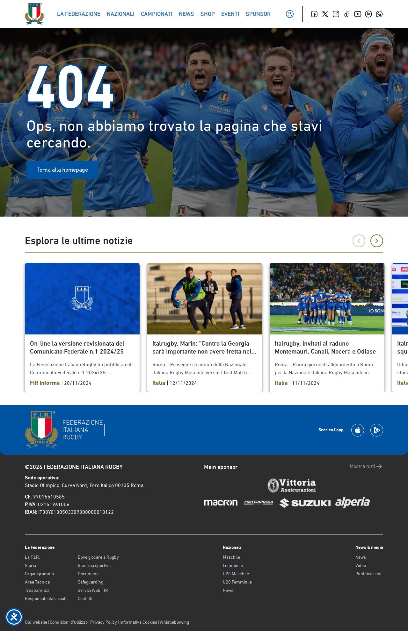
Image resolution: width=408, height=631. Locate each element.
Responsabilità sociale (46, 598)
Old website (36, 622)
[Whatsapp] (379, 14)
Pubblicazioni (368, 573)
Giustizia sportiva (94, 565)
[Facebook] (314, 14)
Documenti (88, 573)
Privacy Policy (103, 622)
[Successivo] (376, 240)
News (228, 590)
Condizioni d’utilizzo (69, 622)
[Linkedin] (368, 14)
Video (360, 565)
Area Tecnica (37, 581)
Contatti (85, 598)
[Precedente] (359, 240)
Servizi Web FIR (93, 590)
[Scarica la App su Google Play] (376, 430)
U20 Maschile (236, 573)
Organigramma (39, 573)
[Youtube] (357, 14)
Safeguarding (90, 581)
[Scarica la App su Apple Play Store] (357, 430)
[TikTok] (347, 14)
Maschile (231, 557)
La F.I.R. (32, 557)
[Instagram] (336, 14)
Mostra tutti (366, 466)
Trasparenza (37, 590)
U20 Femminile (237, 581)
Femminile (233, 565)
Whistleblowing (174, 622)
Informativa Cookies (138, 622)
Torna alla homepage (62, 169)
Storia (30, 565)
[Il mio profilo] (290, 14)
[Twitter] (325, 14)
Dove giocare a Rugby (98, 557)
